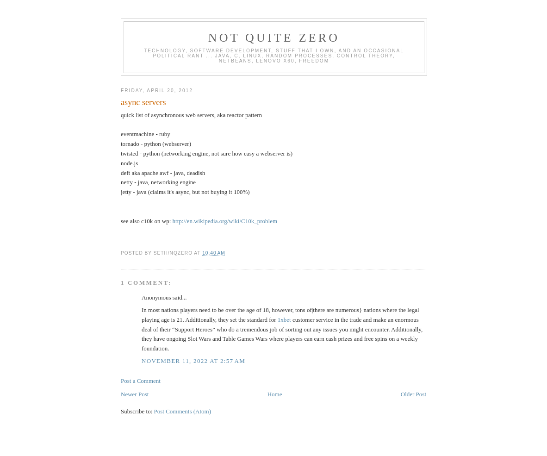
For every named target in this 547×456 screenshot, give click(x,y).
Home (274, 394)
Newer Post (135, 394)
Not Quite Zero (274, 37)
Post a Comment (141, 380)
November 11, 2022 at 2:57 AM (193, 360)
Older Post (413, 394)
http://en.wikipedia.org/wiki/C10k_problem (225, 221)
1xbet (284, 319)
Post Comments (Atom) (182, 411)
